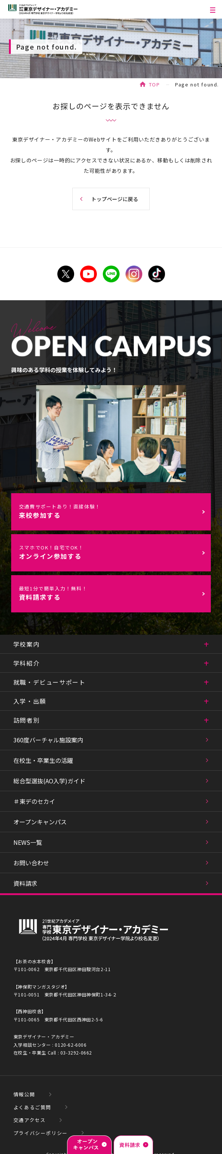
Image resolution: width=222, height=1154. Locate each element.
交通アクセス (29, 1119)
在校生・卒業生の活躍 (43, 760)
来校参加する (114, 511)
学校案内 (26, 644)
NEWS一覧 (27, 842)
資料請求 (25, 883)
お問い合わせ (31, 862)
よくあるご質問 (32, 1107)
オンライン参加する (114, 552)
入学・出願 (29, 701)
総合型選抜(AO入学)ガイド (49, 780)
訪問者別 (26, 720)
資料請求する (114, 593)
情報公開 (24, 1094)
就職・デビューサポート (49, 682)
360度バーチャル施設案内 (48, 739)
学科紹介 (26, 663)
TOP (154, 84)
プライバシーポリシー (40, 1132)
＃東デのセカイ (34, 801)
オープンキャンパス (40, 821)
